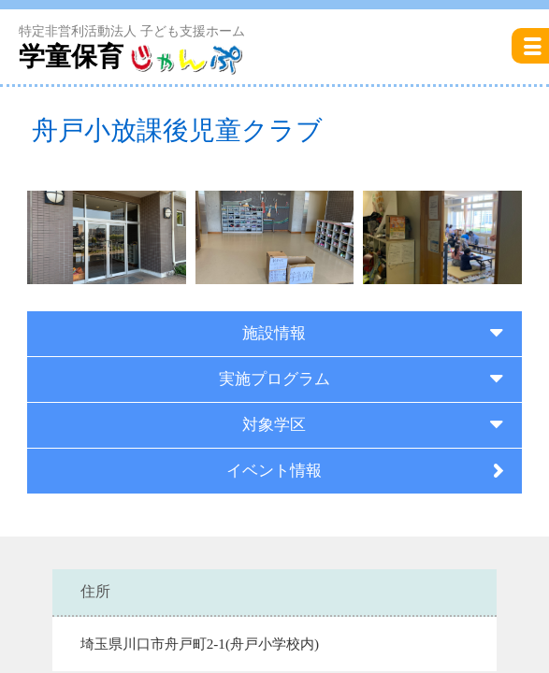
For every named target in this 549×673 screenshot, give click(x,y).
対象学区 (274, 425)
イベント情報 (274, 471)
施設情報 (274, 333)
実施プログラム (274, 379)
